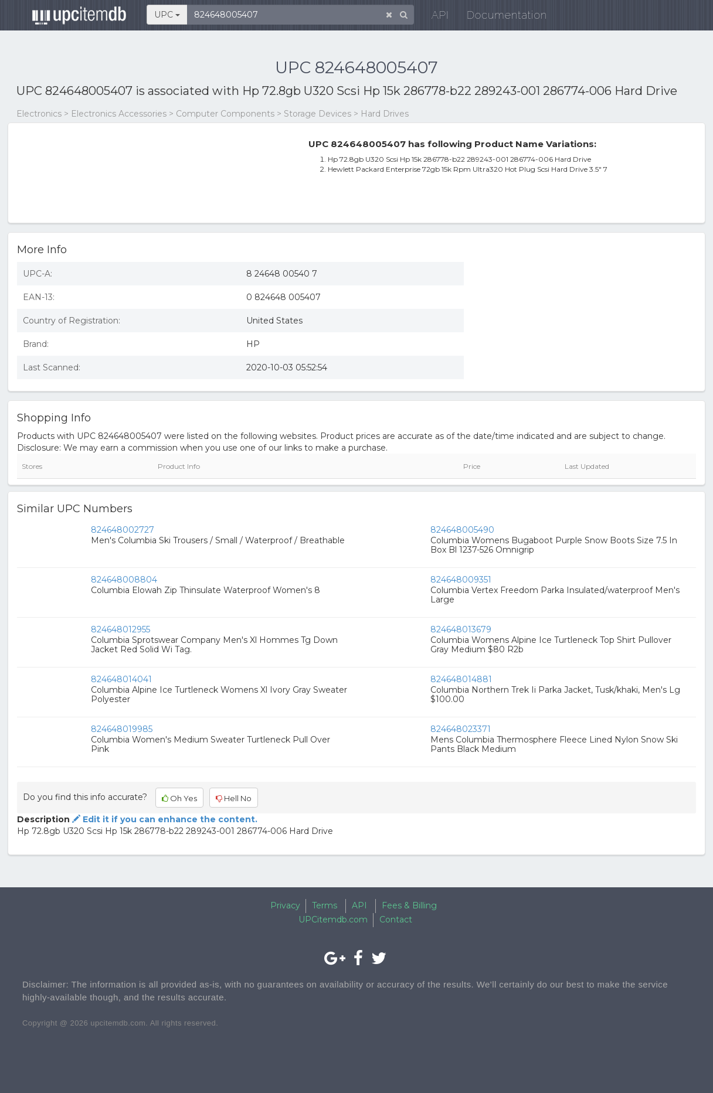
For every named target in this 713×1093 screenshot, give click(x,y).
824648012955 (120, 629)
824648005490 (462, 530)
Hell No (234, 798)
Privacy (285, 905)
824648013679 (460, 629)
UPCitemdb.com (333, 919)
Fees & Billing (409, 905)
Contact (395, 919)
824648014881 (461, 679)
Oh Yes (179, 798)
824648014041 (121, 679)
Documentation (500, 17)
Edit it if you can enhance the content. (163, 819)
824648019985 (121, 729)
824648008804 (124, 579)
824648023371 (460, 729)
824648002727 (122, 530)
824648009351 (460, 579)
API (433, 17)
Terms (324, 905)
